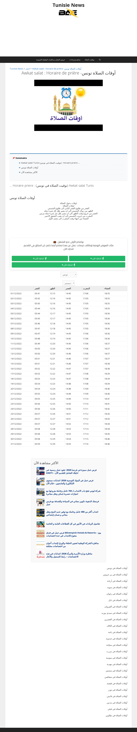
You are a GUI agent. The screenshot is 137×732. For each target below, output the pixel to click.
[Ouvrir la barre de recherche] (100, 59)
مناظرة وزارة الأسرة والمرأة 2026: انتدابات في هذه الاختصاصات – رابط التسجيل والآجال (69, 555)
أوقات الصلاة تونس (29, 167)
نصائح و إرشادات (74, 60)
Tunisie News (69, 5)
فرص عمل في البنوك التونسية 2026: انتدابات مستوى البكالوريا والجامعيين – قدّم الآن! (69, 482)
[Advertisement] (68, 38)
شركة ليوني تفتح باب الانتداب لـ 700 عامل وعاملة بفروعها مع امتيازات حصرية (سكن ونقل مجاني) (73, 492)
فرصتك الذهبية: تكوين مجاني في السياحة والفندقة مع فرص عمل (72, 503)
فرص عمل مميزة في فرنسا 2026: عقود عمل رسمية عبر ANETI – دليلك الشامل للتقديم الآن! (71, 471)
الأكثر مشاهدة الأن (29, 172)
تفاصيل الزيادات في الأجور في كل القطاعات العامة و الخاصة (73, 523)
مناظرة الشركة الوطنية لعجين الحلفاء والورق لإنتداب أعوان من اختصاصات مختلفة (72, 545)
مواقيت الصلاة (89, 60)
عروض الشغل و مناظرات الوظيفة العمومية (50, 60)
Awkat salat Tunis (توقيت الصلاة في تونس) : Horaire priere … (50, 162)
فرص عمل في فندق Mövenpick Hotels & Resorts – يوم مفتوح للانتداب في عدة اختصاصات (73, 534)
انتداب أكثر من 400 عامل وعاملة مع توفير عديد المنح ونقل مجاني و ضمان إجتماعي (72, 513)
